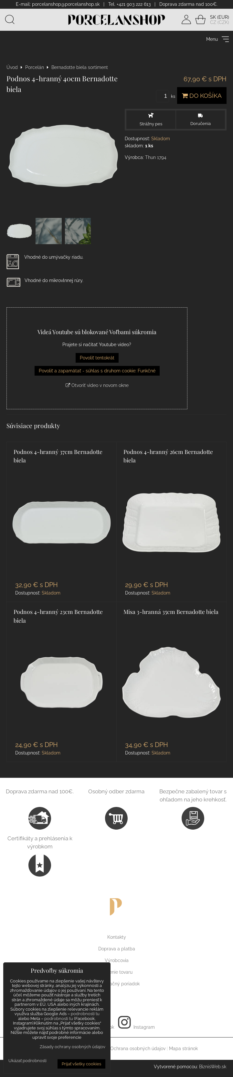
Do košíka (202, 96)
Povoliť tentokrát (97, 359)
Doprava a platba (116, 950)
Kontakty (116, 938)
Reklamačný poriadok (117, 985)
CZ (213, 23)
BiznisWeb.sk (212, 1068)
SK (213, 18)
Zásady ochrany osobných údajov (72, 1046)
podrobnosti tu (85, 1013)
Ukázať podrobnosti (27, 1061)
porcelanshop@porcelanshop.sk (66, 4)
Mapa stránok (183, 1049)
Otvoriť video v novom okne (97, 386)
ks (166, 97)
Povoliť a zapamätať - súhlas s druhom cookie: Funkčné (97, 372)
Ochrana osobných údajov (137, 1049)
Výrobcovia (117, 961)
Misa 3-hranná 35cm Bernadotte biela (170, 613)
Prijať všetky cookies (81, 1063)
